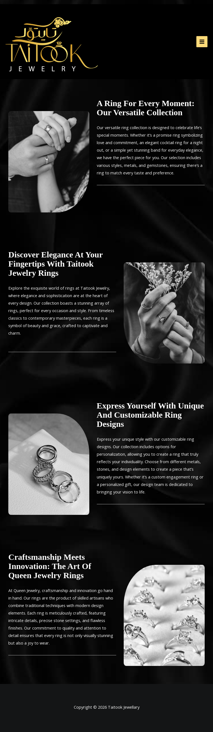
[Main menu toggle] (201, 41)
